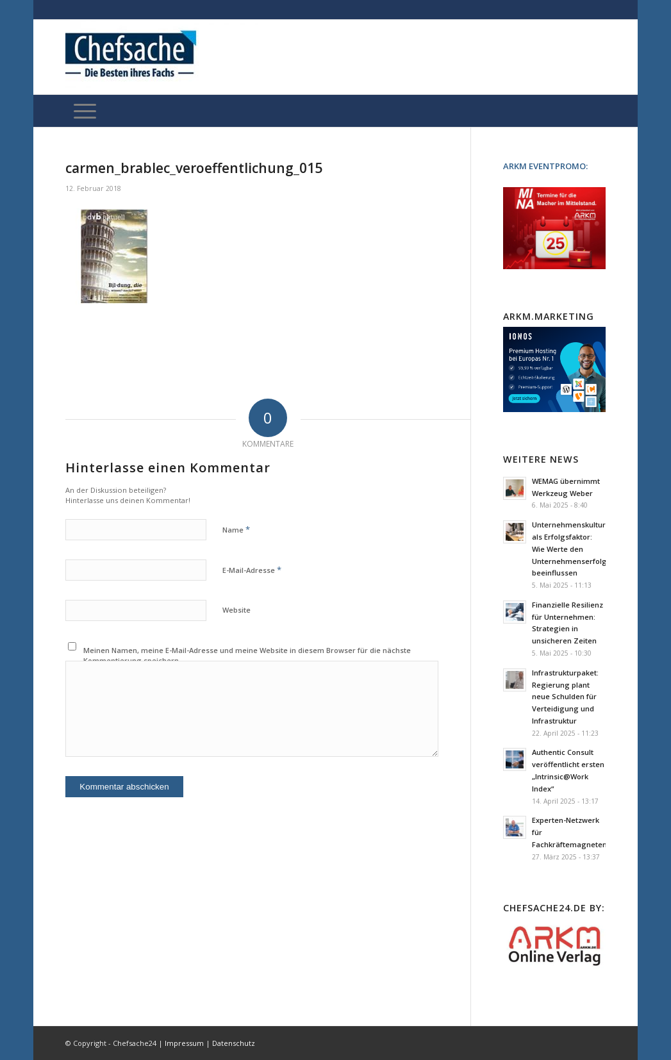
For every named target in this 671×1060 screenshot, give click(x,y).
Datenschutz (233, 1043)
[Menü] (84, 111)
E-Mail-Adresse (251, 570)
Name (236, 529)
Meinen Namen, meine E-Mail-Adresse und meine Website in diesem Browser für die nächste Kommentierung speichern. (247, 655)
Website (236, 610)
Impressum (184, 1043)
